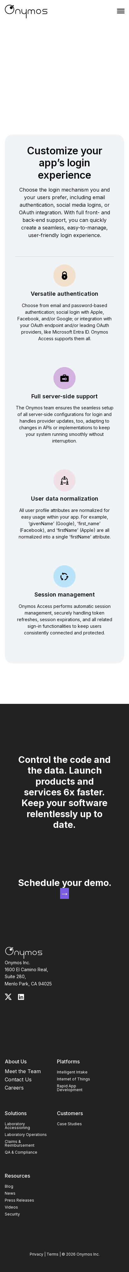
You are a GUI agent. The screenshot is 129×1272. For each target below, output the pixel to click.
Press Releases (19, 1200)
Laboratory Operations (26, 1134)
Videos (11, 1207)
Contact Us (18, 1079)
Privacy (36, 1254)
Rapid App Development (70, 1088)
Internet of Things (73, 1079)
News (10, 1193)
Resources (17, 1176)
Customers (70, 1113)
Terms (52, 1254)
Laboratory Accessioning (17, 1125)
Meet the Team (23, 1071)
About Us (16, 1061)
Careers (14, 1088)
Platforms (68, 1061)
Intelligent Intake (72, 1072)
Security (12, 1214)
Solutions (16, 1113)
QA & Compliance (21, 1152)
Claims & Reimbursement (19, 1143)
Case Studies (69, 1123)
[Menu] (121, 11)
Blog (9, 1186)
